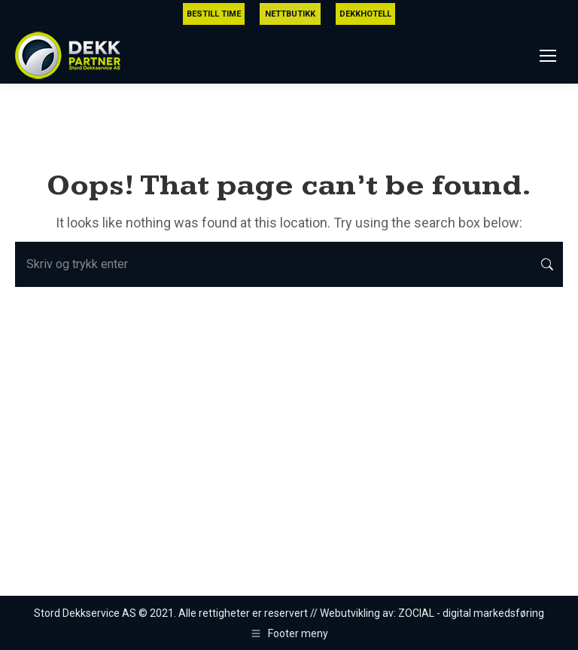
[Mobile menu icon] (548, 56)
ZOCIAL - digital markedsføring (471, 613)
